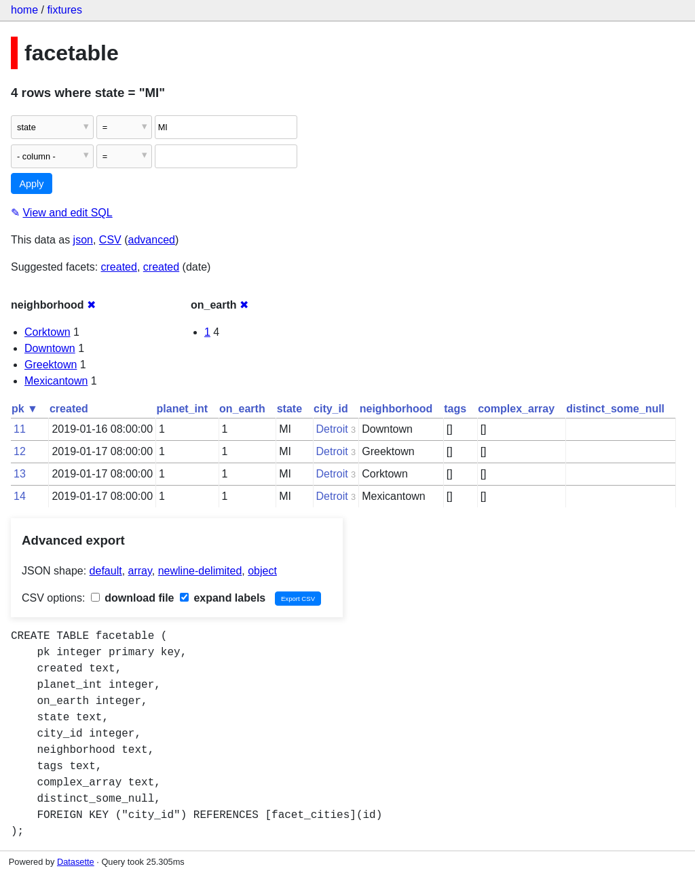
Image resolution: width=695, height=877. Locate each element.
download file (132, 598)
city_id (331, 408)
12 (20, 451)
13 (20, 474)
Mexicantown (56, 381)
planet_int (182, 408)
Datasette (75, 862)
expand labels (222, 598)
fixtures (64, 10)
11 (20, 429)
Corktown (47, 332)
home (24, 10)
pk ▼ (25, 408)
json (83, 240)
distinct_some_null (615, 408)
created (119, 267)
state (289, 408)
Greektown (50, 364)
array (140, 571)
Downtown (49, 348)
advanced (151, 240)
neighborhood (396, 408)
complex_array (516, 408)
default (106, 571)
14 (20, 496)
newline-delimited (200, 571)
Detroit (332, 429)
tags (455, 408)
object (262, 571)
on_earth (242, 408)
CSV (110, 240)
